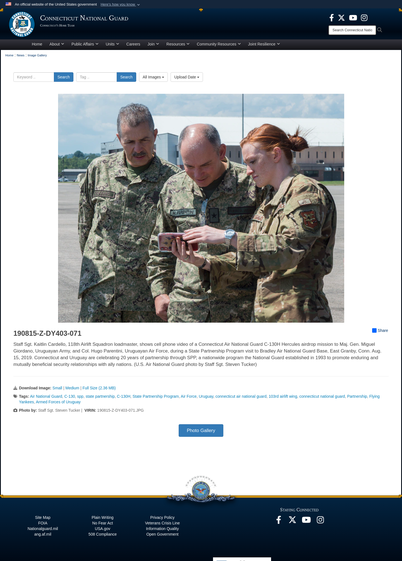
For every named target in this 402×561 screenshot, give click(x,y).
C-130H (123, 398)
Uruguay (206, 398)
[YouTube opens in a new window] (353, 17)
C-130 (69, 398)
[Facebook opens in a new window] (331, 17)
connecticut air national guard (241, 398)
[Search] (352, 30)
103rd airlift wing (283, 398)
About (56, 46)
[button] (120, 4)
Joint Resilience (264, 46)
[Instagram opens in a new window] (364, 17)
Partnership (357, 398)
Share (380, 332)
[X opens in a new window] (341, 17)
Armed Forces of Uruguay (58, 403)
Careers (133, 46)
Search (64, 78)
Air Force (189, 398)
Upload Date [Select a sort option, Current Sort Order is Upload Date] (186, 78)
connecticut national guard (322, 398)
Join (153, 46)
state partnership (100, 398)
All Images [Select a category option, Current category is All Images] (153, 78)
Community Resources (219, 46)
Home (37, 46)
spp (80, 398)
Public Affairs (85, 46)
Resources (178, 46)
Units (112, 46)
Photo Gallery (201, 432)
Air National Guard (46, 398)
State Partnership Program (156, 398)
